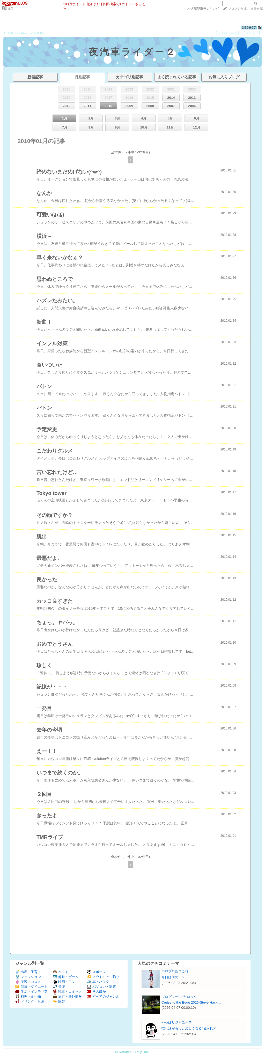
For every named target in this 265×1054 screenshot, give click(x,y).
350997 (249, 27)
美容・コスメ (28, 982)
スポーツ (96, 972)
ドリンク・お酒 (29, 1001)
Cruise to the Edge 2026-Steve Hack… (191, 1002)
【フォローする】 (227, 33)
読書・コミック (67, 991)
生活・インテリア (31, 991)
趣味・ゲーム (65, 977)
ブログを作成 (237, 9)
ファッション (28, 977)
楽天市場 (257, 9)
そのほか (96, 991)
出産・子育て (28, 972)
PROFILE (38, 33)
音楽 (10, 8)
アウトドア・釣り (103, 977)
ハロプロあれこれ (174, 971)
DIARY (22, 33)
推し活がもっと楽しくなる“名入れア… (190, 1028)
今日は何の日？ (173, 977)
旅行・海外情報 (67, 996)
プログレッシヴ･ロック (179, 997)
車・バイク (98, 982)
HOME (9, 33)
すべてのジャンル (103, 996)
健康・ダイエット (31, 987)
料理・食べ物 (28, 996)
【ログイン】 (252, 33)
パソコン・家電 (101, 987)
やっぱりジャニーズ (176, 1022)
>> (203, 9)
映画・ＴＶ (64, 982)
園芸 (59, 1001)
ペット (60, 972)
